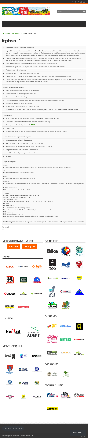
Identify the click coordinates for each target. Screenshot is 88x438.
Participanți (30, 246)
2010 (22, 33)
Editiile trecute (14, 33)
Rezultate (13, 246)
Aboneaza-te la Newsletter (13, 428)
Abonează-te (78, 433)
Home (5, 33)
